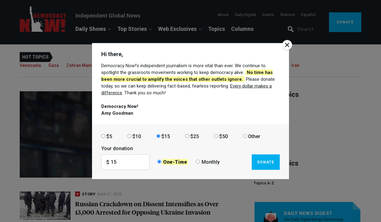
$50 (223, 136)
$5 (109, 136)
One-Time (175, 162)
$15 (165, 136)
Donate (265, 162)
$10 (136, 136)
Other (254, 136)
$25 (194, 136)
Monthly (211, 162)
